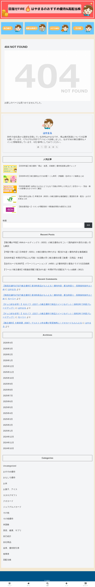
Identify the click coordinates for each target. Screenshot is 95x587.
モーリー (12, 299)
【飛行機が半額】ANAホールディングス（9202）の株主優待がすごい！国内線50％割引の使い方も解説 (47, 244)
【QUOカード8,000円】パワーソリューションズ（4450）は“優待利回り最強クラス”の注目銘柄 (46, 264)
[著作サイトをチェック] (38, 147)
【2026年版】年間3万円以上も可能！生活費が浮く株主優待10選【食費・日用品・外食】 (43, 258)
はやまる (47, 133)
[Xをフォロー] (41, 147)
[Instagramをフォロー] (45, 147)
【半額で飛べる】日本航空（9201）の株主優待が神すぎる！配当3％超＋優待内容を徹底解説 (45, 252)
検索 (5, 220)
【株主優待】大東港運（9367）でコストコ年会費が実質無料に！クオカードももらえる (42, 323)
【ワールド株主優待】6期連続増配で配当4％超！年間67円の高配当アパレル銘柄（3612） (44, 269)
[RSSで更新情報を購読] (56, 147)
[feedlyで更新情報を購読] (53, 147)
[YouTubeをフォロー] (49, 147)
